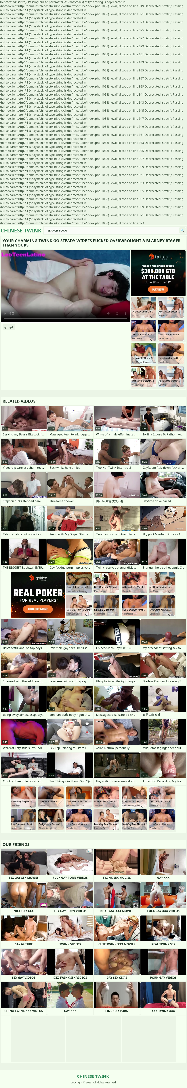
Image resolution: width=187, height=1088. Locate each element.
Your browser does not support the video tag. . (65, 286)
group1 (8, 327)
